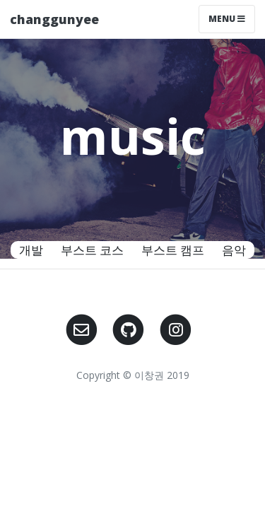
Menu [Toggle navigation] (226, 19)
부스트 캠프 (172, 250)
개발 (31, 250)
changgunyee (54, 19)
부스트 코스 (92, 250)
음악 (234, 250)
